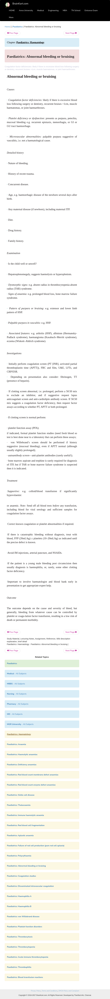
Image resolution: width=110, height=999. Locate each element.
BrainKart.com (20, 3)
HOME (12, 10)
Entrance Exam (91, 10)
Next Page (71, 33)
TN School (75, 10)
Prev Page (12, 33)
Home (7, 26)
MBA (65, 10)
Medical (40, 10)
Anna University (26, 10)
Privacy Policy (36, 991)
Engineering (53, 10)
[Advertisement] (94, 66)
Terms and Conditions (50, 991)
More (11, 17)
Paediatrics (18, 26)
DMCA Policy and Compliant (68, 991)
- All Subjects (16, 673)
